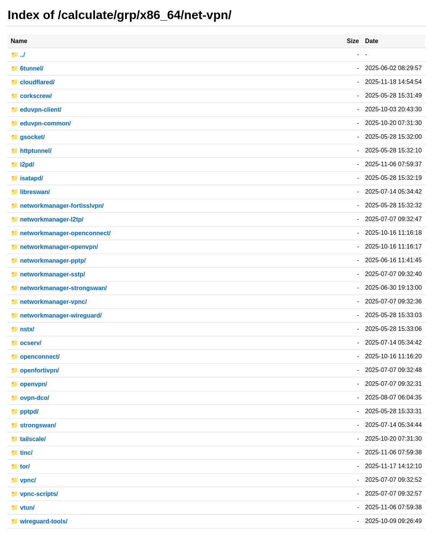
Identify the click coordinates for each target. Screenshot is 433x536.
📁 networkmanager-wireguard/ (56, 315)
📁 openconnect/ (35, 356)
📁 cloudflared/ (33, 82)
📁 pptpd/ (25, 411)
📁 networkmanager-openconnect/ (61, 233)
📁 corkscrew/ (31, 96)
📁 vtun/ (23, 507)
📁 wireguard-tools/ (39, 521)
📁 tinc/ (21, 452)
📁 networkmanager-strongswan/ (59, 288)
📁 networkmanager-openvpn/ (54, 247)
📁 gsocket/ (28, 137)
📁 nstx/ (22, 329)
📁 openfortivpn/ (35, 370)
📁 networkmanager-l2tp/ (47, 219)
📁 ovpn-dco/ (30, 398)
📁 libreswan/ (30, 192)
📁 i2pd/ (22, 164)
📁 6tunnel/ (27, 68)
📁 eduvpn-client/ (36, 109)
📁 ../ (18, 54)
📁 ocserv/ (26, 343)
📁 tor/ (20, 466)
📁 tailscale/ (28, 439)
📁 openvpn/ (29, 384)
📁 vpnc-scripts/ (34, 494)
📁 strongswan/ (33, 425)
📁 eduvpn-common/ (41, 123)
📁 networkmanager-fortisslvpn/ (57, 205)
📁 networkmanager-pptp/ (48, 260)
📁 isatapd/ (27, 178)
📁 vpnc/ (23, 480)
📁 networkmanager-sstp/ (48, 274)
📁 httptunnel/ (31, 151)
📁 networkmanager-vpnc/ (49, 301)
